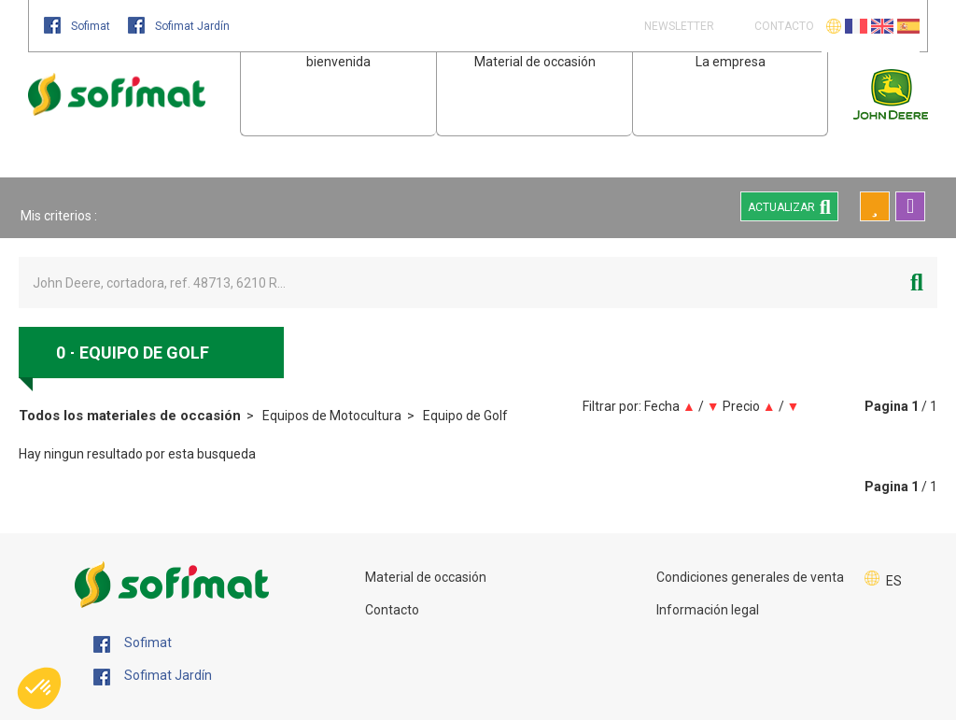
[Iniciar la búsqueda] (916, 282)
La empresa (731, 61)
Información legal (707, 609)
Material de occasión (535, 61)
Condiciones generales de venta (750, 577)
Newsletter (677, 26)
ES (894, 580)
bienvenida (338, 61)
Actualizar (789, 206)
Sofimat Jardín (179, 26)
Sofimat (78, 26)
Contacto (392, 609)
